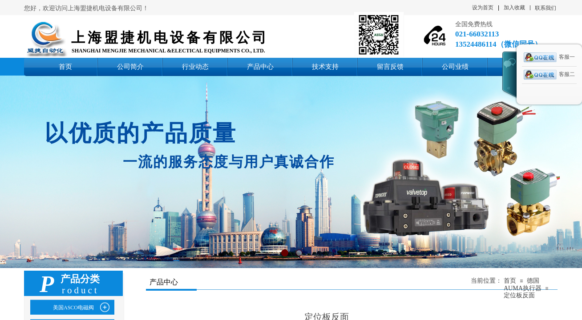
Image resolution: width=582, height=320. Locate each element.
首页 (65, 66)
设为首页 (482, 7)
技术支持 (325, 66)
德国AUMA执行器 (523, 284)
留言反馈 (390, 66)
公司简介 (130, 66)
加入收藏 (514, 7)
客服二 (549, 75)
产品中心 (260, 66)
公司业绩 (455, 66)
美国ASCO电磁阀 (73, 307)
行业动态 (195, 66)
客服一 (549, 57)
